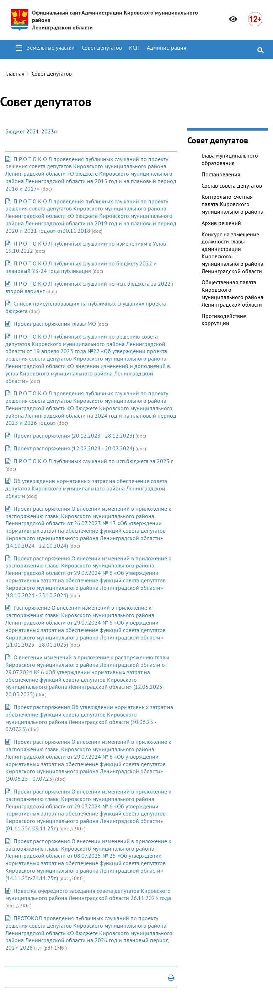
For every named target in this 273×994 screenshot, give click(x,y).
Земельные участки (51, 47)
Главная (15, 73)
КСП (134, 47)
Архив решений (221, 222)
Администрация (166, 47)
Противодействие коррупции (224, 319)
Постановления (221, 174)
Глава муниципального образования (230, 159)
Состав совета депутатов (232, 185)
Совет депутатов (102, 47)
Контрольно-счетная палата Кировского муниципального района (232, 204)
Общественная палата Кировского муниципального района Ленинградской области (232, 293)
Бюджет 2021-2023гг (31, 131)
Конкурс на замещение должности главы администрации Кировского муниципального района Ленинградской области (232, 253)
